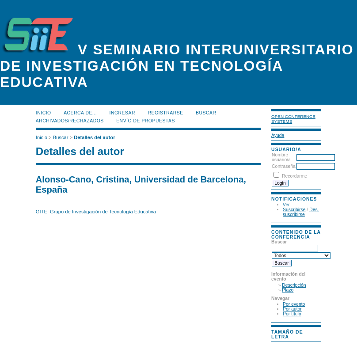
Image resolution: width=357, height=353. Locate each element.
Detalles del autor (94, 137)
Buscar (206, 112)
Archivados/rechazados (70, 120)
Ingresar (122, 112)
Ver (286, 204)
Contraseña (284, 166)
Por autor (292, 309)
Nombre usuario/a (281, 157)
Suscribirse (294, 209)
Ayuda (277, 135)
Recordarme (294, 176)
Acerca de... (80, 112)
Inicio (43, 112)
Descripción (294, 285)
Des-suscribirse (301, 212)
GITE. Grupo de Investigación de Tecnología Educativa (96, 211)
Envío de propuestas (145, 120)
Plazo (287, 290)
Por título (292, 313)
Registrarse (165, 112)
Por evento (294, 304)
